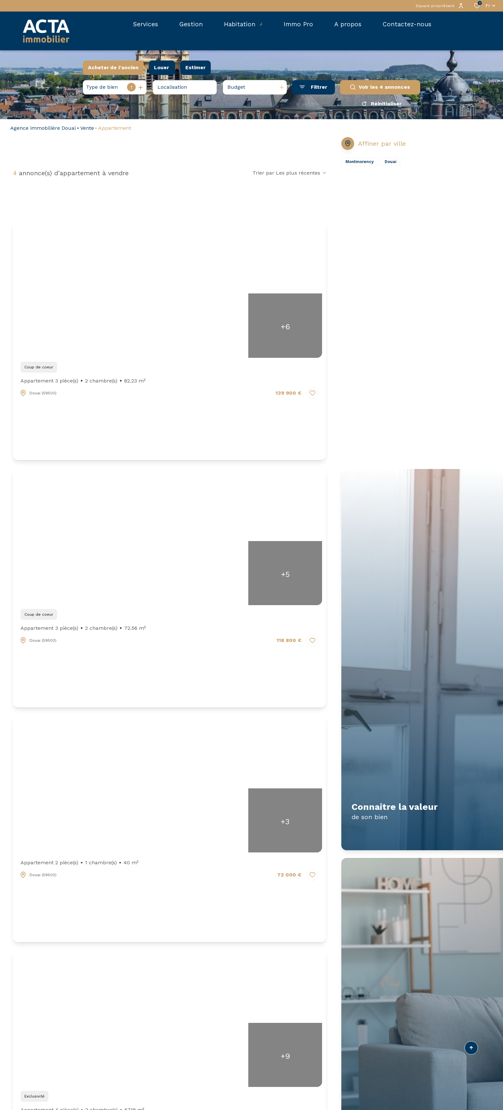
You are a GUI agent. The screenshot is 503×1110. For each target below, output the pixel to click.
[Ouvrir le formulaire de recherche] (313, 87)
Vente (87, 130)
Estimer (195, 67)
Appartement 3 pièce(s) (83, 383)
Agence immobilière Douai (43, 130)
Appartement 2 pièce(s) (80, 865)
